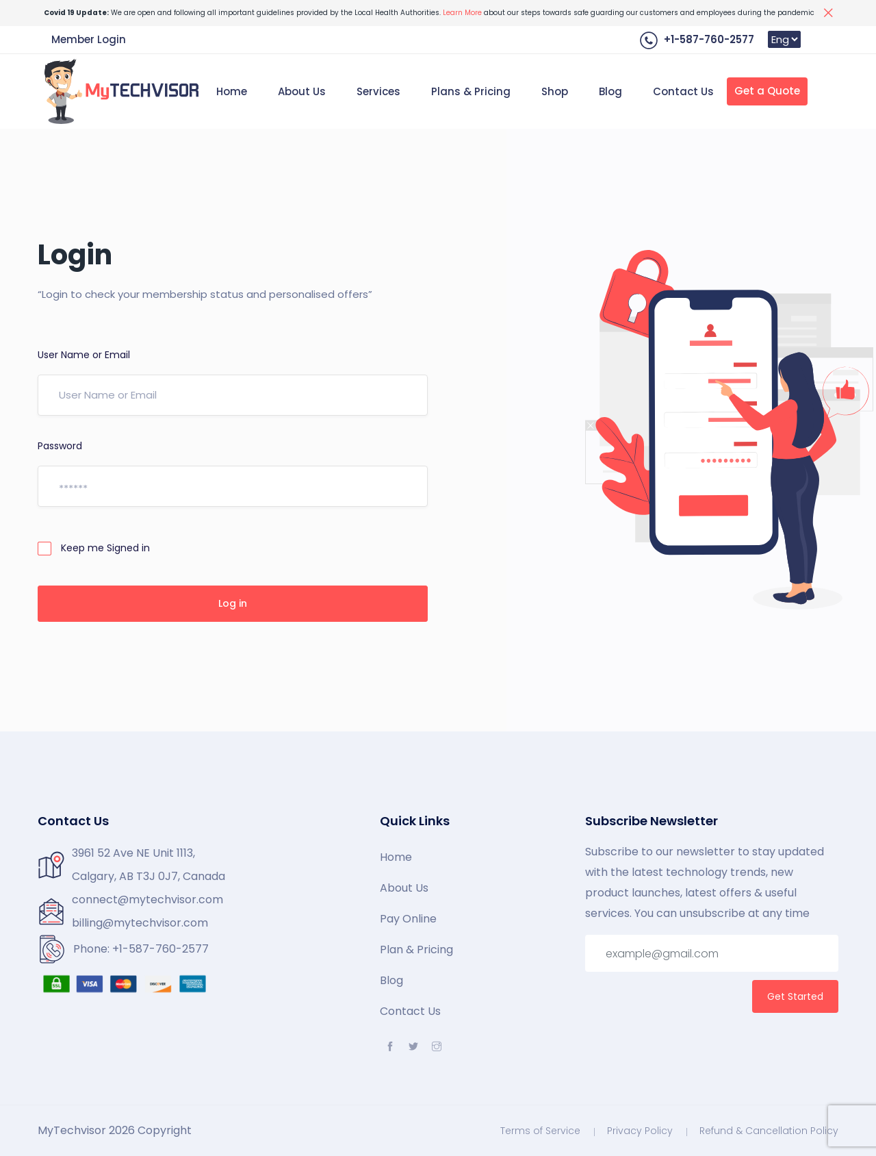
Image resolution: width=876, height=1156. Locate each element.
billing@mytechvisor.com (140, 923)
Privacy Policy (640, 1131)
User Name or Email (84, 355)
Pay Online (408, 919)
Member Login (88, 39)
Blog (610, 91)
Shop (554, 91)
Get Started (795, 996)
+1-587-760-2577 (697, 40)
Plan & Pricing (416, 950)
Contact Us (683, 91)
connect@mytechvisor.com (147, 899)
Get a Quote (767, 91)
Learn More (462, 13)
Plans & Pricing (471, 91)
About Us (302, 91)
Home (231, 91)
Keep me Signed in (94, 548)
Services (378, 91)
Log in (232, 603)
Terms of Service (540, 1131)
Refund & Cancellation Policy (768, 1131)
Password (60, 446)
